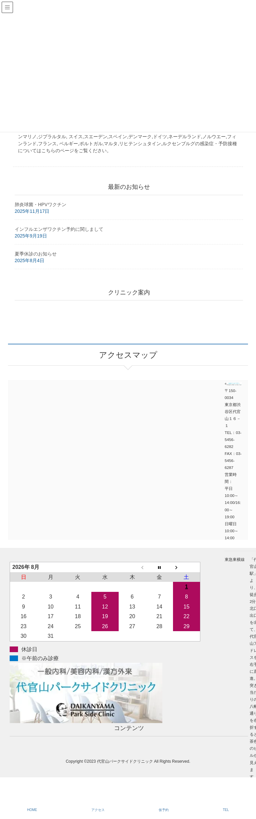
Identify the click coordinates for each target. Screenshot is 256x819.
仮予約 (164, 810)
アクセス (98, 810)
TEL (226, 810)
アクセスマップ (68, 425)
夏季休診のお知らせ (36, 253)
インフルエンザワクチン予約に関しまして (59, 229)
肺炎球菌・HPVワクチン (40, 204)
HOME (32, 810)
